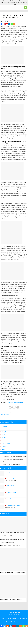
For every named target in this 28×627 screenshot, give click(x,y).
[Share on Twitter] (12, 407)
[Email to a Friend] (15, 407)
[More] (14, 24)
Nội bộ (3, 449)
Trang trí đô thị (6, 443)
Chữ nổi (4, 437)
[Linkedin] (9, 24)
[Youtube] (7, 24)
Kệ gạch (4, 432)
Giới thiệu (4, 429)
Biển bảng (4, 435)
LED (3, 440)
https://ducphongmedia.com (15, 402)
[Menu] (2, 8)
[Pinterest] (5, 24)
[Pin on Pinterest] (18, 407)
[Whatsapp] (12, 24)
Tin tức (2, 13)
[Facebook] (2, 24)
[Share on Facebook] (10, 407)
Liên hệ (4, 446)
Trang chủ (4, 426)
